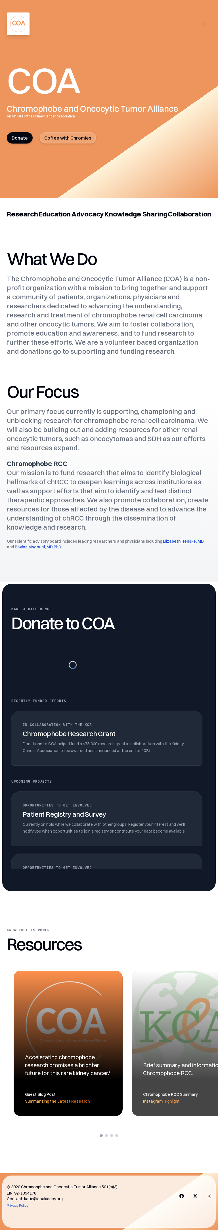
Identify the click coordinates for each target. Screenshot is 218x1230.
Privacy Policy (17, 1205)
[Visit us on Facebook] (181, 1196)
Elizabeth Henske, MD (183, 541)
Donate (20, 138)
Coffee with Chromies (67, 138)
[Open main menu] (204, 24)
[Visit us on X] (195, 1196)
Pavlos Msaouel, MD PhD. (38, 546)
